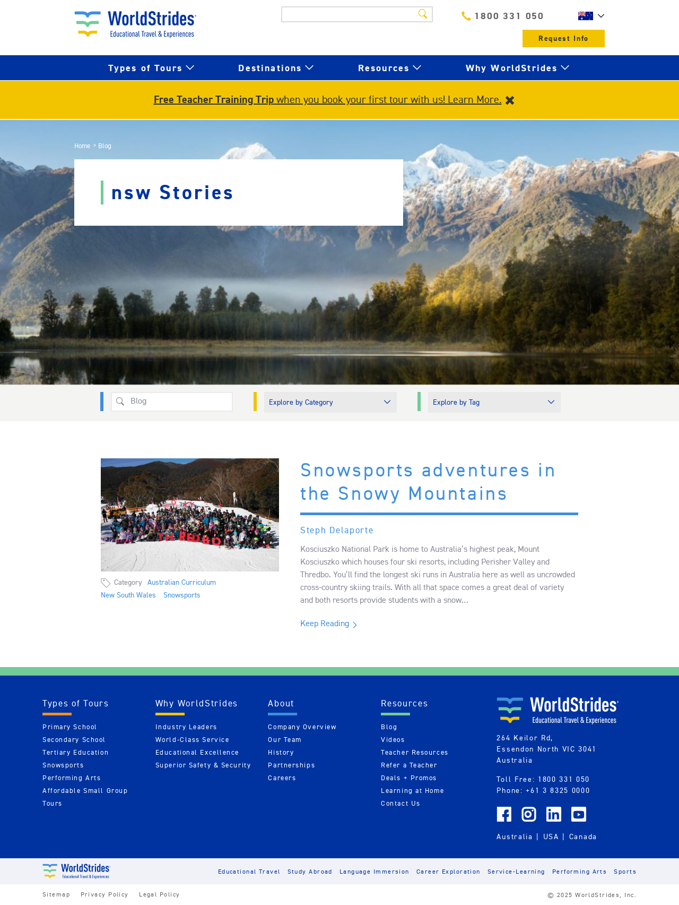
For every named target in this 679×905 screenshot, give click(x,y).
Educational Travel (249, 871)
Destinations (270, 68)
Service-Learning (516, 871)
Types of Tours (145, 68)
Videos (393, 740)
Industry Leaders (186, 727)
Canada (583, 836)
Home (82, 146)
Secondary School (74, 740)
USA (551, 836)
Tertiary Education (75, 752)
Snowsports (182, 595)
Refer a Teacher (409, 765)
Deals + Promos (409, 778)
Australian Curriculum (181, 582)
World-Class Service (192, 740)
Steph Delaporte (337, 530)
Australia (515, 836)
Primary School (70, 727)
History (281, 752)
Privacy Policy (105, 894)
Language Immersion (375, 871)
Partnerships (291, 765)
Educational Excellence (197, 752)
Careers (282, 778)
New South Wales (128, 595)
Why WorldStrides (512, 68)
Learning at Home (412, 791)
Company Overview (302, 727)
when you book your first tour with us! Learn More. (328, 99)
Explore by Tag (456, 402)
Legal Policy (159, 894)
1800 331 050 (503, 16)
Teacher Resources (415, 752)
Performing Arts (71, 778)
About (281, 703)
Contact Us (401, 803)
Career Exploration (448, 871)
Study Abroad (310, 871)
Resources (384, 68)
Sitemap (56, 894)
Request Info (563, 38)
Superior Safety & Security (203, 765)
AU (589, 15)
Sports (625, 871)
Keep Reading (324, 623)
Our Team (284, 740)
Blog (389, 727)
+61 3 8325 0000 (558, 790)
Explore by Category (301, 402)
